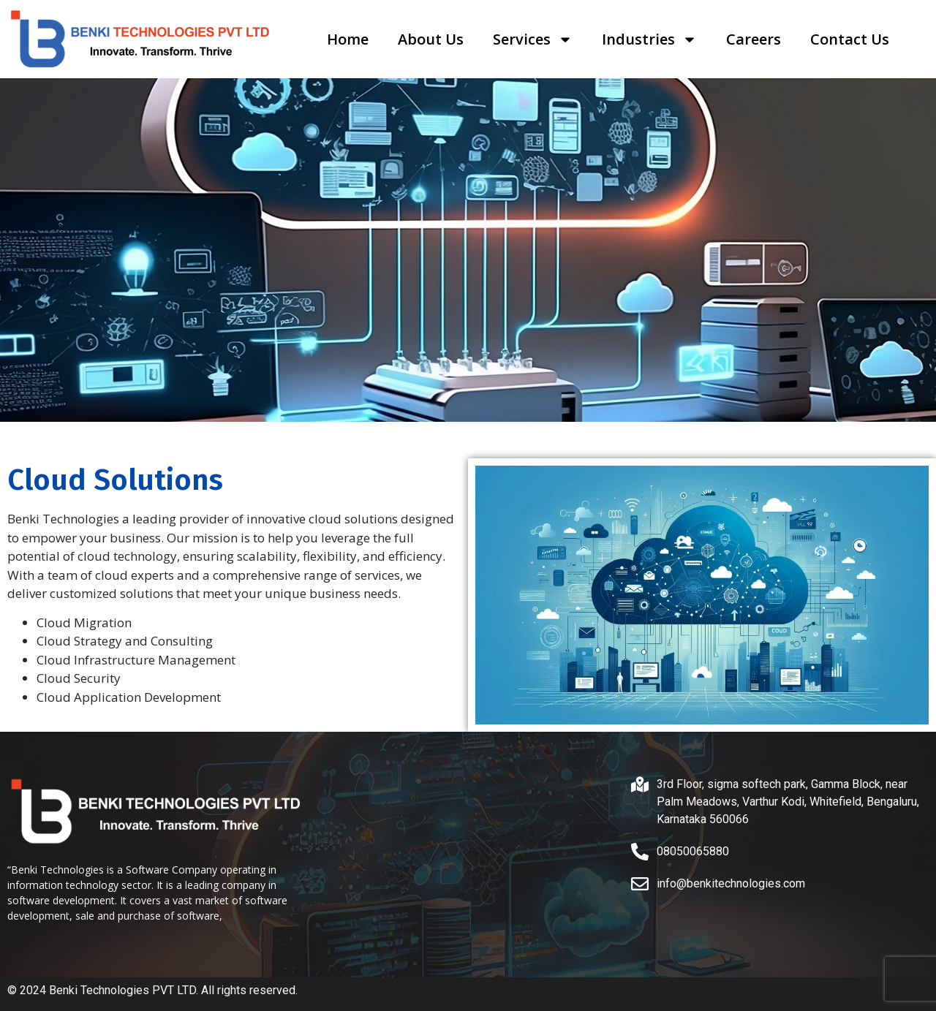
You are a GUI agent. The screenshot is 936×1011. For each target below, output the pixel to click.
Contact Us (849, 39)
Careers (753, 39)
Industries (649, 39)
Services (533, 39)
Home (348, 39)
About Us (431, 39)
